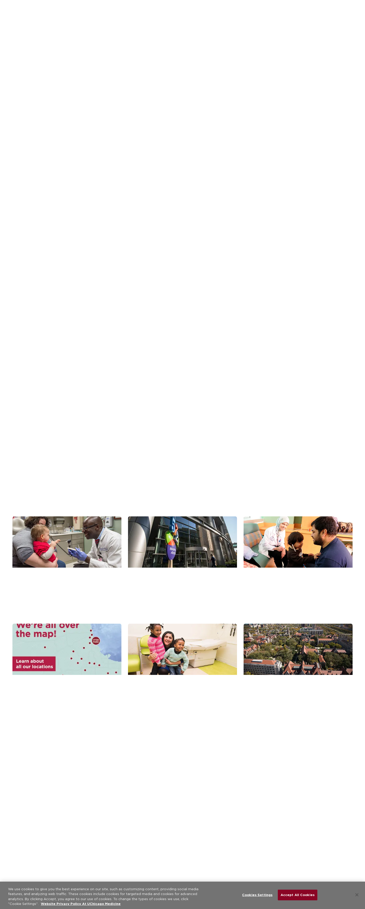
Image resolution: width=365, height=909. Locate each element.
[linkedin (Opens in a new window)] (135, 828)
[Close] (356, 894)
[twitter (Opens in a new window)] (119, 828)
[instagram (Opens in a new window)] (151, 828)
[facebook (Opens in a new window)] (102, 828)
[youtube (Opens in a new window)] (167, 828)
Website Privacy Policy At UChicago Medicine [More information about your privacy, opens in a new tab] (81, 904)
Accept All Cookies (298, 895)
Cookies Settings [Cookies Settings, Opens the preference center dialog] (257, 895)
